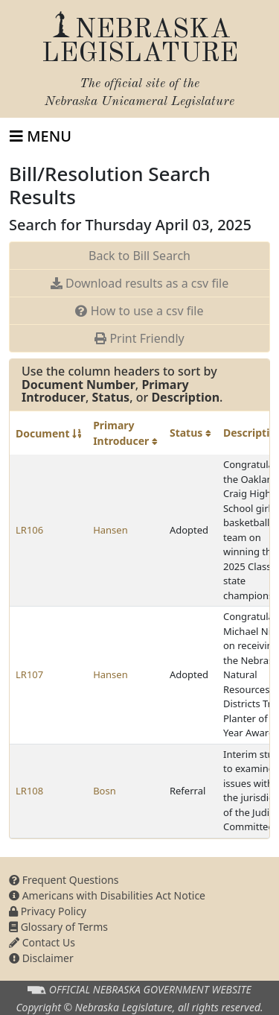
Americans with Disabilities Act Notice (107, 895)
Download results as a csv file (139, 283)
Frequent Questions (64, 880)
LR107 (29, 674)
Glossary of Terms (58, 927)
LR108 (29, 790)
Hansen (110, 530)
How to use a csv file (139, 311)
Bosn (104, 790)
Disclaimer (41, 958)
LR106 (29, 530)
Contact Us (42, 942)
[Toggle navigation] (40, 136)
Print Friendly (139, 338)
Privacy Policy (47, 911)
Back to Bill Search (139, 255)
